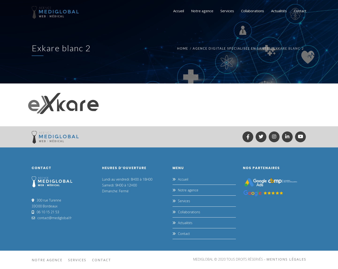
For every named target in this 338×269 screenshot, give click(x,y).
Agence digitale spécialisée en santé (231, 48)
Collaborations (189, 212)
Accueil (183, 179)
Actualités (185, 223)
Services (184, 201)
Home (182, 48)
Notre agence (188, 190)
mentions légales (286, 259)
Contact (184, 233)
